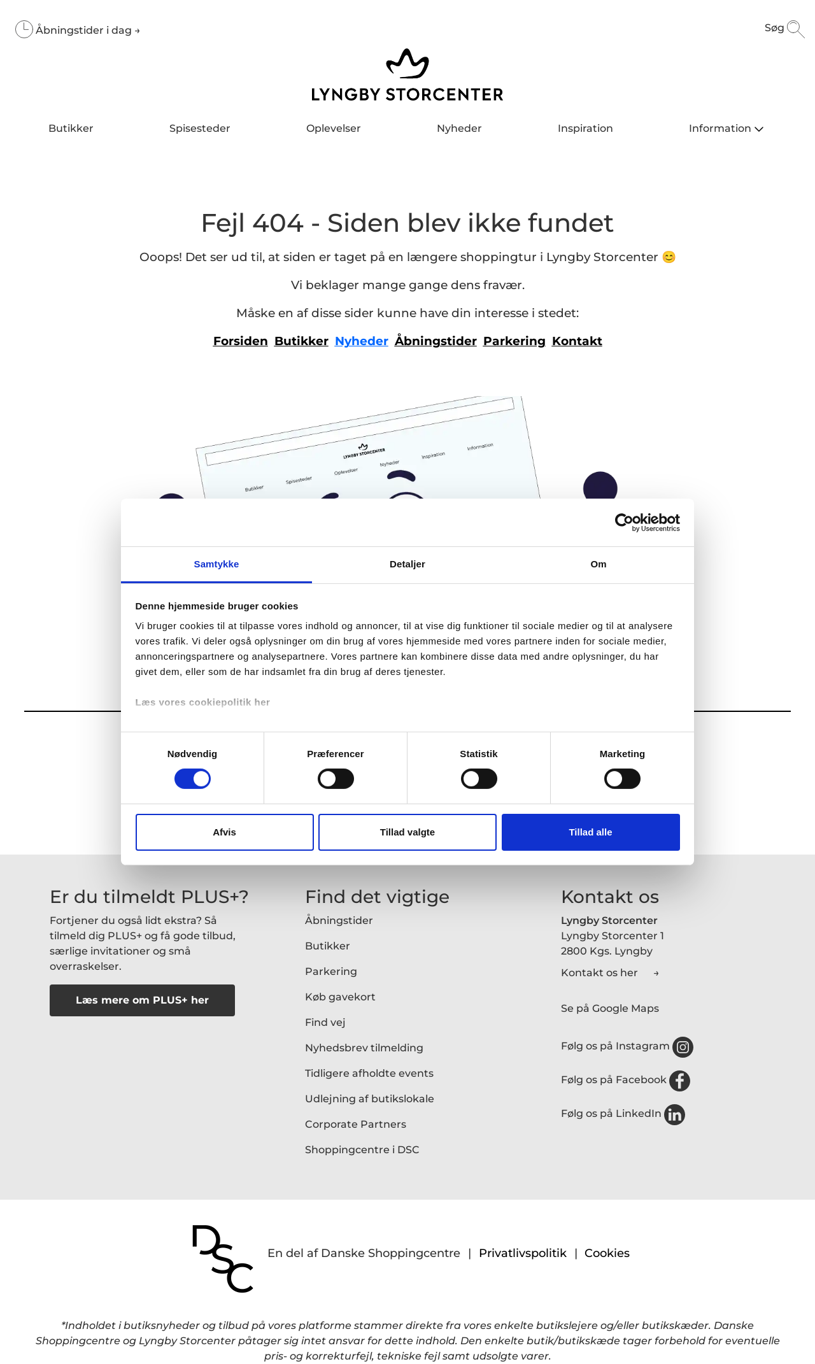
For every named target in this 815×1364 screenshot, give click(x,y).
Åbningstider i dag (85, 30)
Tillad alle (590, 832)
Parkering (331, 971)
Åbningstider (339, 920)
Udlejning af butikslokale (369, 1099)
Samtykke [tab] (216, 563)
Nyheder (361, 341)
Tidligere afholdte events (369, 1073)
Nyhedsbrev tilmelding (364, 1048)
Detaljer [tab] (407, 563)
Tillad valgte (407, 832)
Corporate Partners (355, 1124)
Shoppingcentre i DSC (362, 1150)
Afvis (224, 832)
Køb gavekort (340, 997)
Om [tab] (598, 563)
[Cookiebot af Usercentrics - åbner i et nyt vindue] (624, 522)
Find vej (325, 1022)
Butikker (327, 946)
